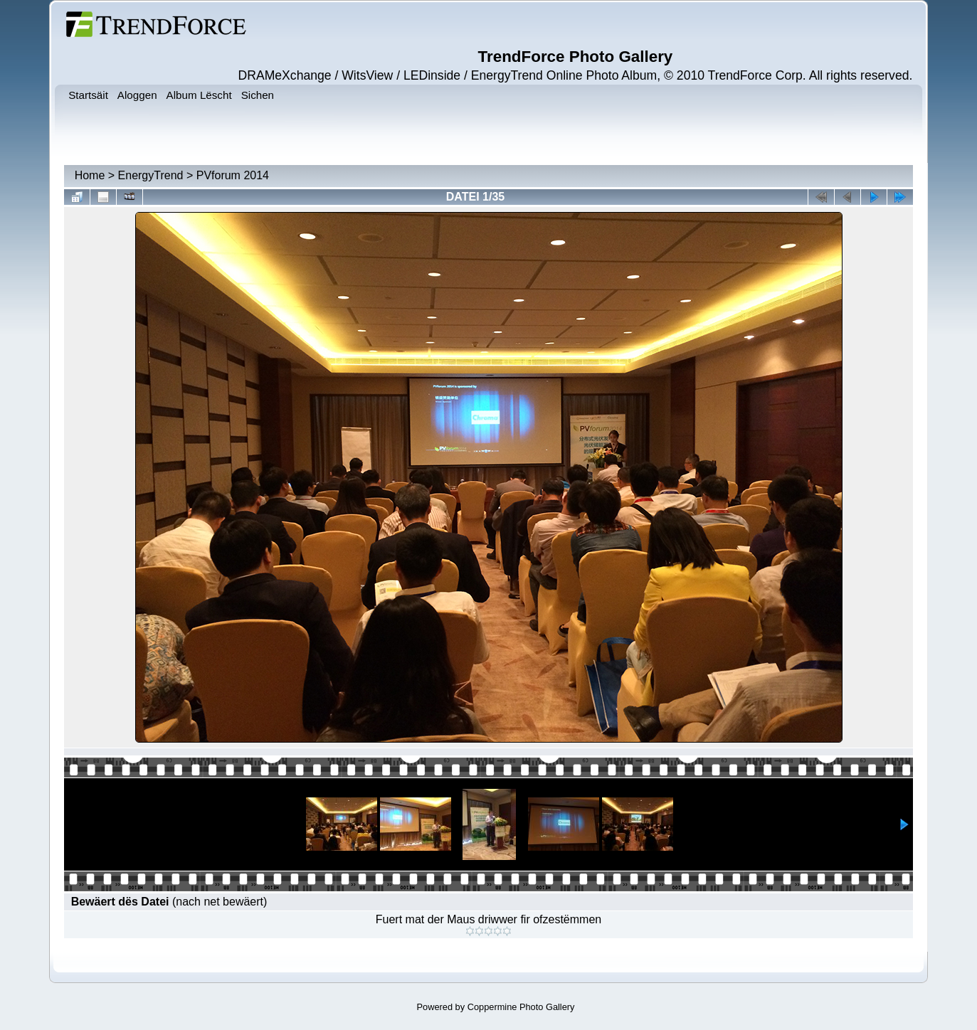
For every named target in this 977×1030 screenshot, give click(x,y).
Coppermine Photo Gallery (521, 1007)
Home (90, 175)
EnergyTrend (151, 175)
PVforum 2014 (232, 175)
